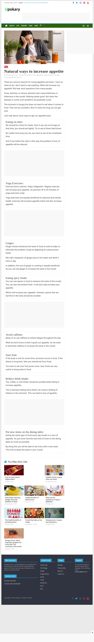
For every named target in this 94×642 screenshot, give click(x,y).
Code (36, 25)
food (54, 75)
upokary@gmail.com (81, 572)
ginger (58, 75)
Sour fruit (16, 77)
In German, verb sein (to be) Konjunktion (36, 3)
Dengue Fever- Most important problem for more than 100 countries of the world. (13, 543)
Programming (44, 574)
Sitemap (60, 565)
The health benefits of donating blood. (13, 521)
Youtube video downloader (12, 584)
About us (60, 571)
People (42, 571)
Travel (42, 580)
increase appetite (8, 77)
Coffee (45, 75)
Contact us (61, 574)
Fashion (24, 25)
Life (17, 25)
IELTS (41, 586)
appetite (41, 75)
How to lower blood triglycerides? (12, 478)
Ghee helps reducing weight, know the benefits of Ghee (12, 500)
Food (30, 25)
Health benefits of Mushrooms (32, 499)
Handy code (43, 565)
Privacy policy (62, 568)
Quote (42, 577)
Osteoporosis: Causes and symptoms (54, 521)
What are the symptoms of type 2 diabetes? (53, 500)
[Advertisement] (56, 17)
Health (11, 25)
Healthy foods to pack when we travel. (54, 478)
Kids (41, 589)
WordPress (43, 583)
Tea (20, 77)
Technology (43, 568)
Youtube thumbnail (10, 581)
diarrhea (50, 75)
